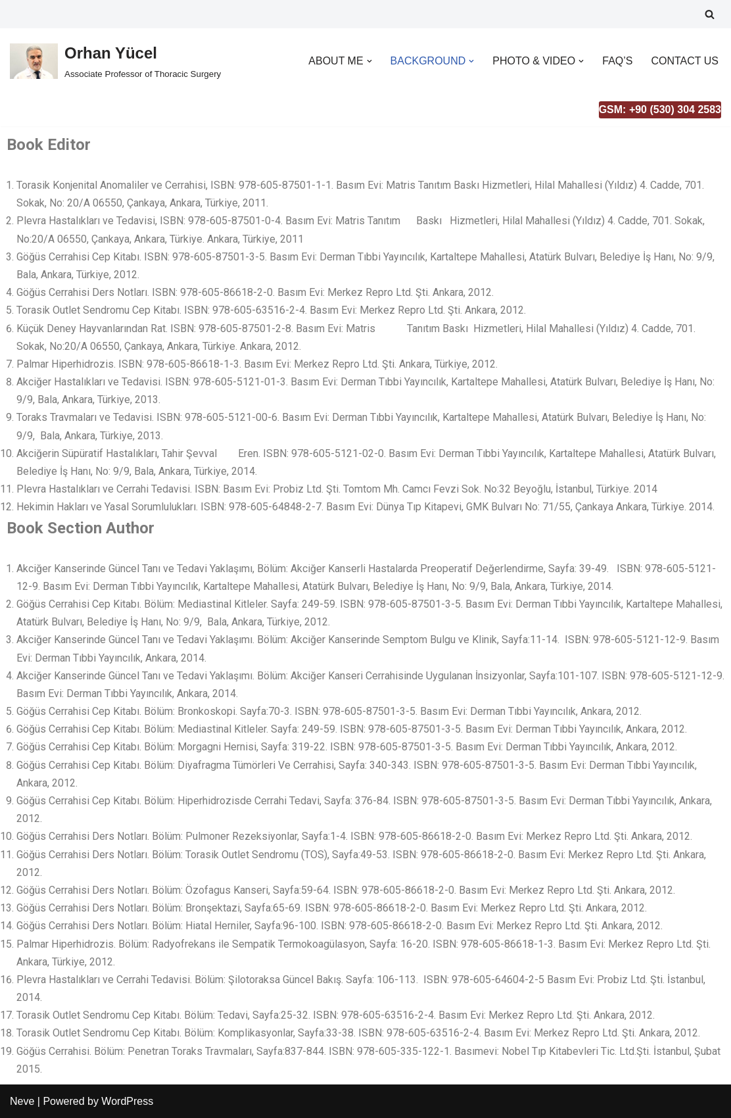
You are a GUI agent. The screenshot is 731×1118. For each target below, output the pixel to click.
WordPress (127, 1101)
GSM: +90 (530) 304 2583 (660, 109)
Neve (22, 1101)
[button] (369, 61)
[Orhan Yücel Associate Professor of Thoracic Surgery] (115, 61)
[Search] (710, 14)
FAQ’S (617, 60)
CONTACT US (685, 60)
